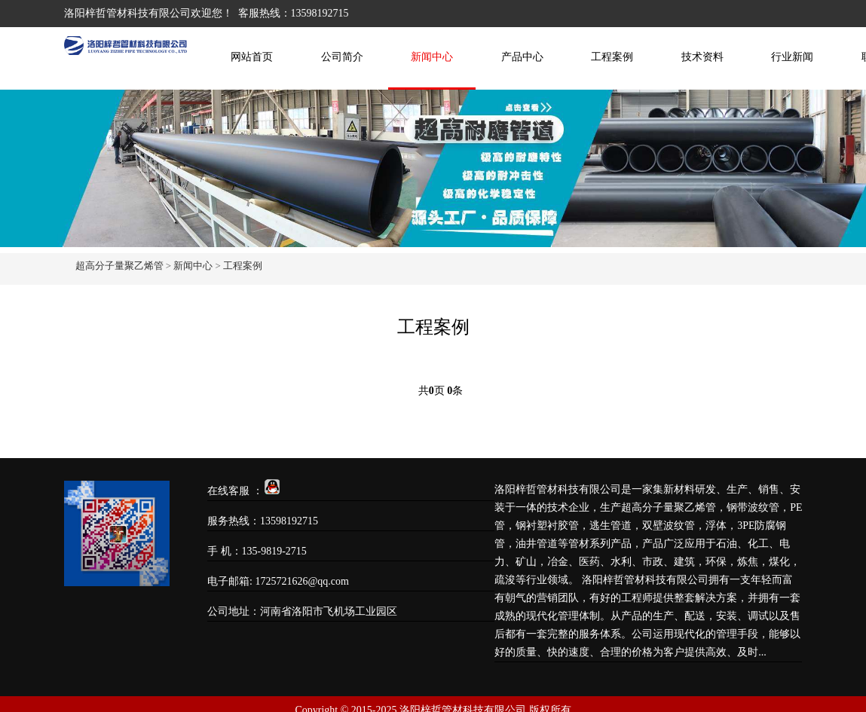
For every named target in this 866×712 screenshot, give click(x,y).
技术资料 (702, 57)
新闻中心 (432, 57)
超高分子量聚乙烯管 (119, 265)
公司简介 (342, 57)
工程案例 (612, 57)
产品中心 (522, 57)
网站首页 (252, 57)
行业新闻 (792, 57)
